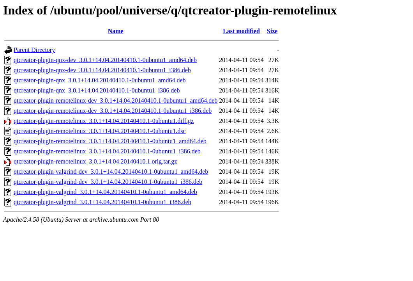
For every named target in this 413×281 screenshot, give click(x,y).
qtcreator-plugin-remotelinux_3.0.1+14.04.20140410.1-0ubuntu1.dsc (100, 131)
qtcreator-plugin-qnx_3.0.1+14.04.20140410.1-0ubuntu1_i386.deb (97, 90)
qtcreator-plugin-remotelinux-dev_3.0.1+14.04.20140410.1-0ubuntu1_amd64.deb (115, 100)
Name (116, 31)
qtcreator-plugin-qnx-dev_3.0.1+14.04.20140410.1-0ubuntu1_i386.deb (102, 70)
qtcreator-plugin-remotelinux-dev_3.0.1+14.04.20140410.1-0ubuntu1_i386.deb (113, 110)
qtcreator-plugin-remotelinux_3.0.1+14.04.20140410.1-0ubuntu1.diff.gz (104, 120)
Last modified (241, 31)
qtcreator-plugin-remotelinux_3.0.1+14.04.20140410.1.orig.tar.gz (95, 161)
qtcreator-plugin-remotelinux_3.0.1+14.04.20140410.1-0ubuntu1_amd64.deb (110, 141)
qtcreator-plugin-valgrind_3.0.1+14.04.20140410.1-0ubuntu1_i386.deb (102, 202)
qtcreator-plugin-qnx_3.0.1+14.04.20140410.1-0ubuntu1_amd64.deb (100, 80)
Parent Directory (34, 49)
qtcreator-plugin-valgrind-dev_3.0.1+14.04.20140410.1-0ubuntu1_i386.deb (108, 181)
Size (272, 31)
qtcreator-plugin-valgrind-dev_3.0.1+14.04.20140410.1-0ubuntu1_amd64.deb (111, 171)
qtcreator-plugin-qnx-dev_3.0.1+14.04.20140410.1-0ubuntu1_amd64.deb (105, 60)
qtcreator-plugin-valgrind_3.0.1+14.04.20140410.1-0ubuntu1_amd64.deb (105, 192)
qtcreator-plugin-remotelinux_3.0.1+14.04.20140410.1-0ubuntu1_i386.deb (107, 151)
